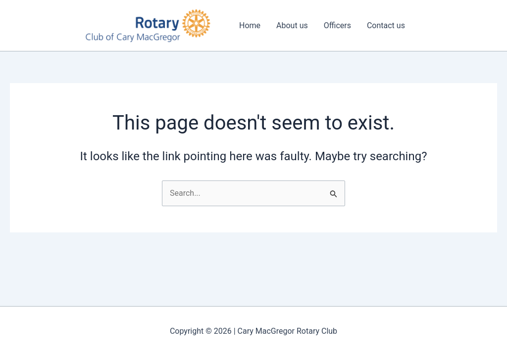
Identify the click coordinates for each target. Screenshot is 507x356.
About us (292, 25)
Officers (337, 25)
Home (249, 25)
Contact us (386, 25)
